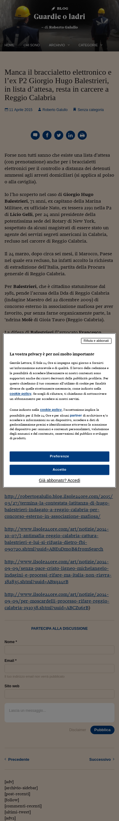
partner (76, 415)
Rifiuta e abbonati (96, 340)
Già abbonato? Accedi (59, 480)
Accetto (60, 470)
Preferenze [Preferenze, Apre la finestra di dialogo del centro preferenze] (59, 456)
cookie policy (20, 393)
